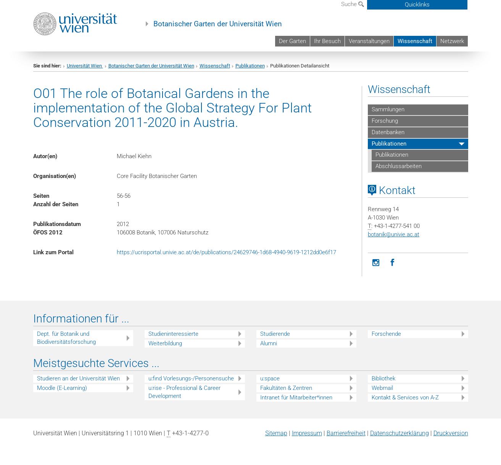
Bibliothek (383, 378)
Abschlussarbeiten (398, 166)
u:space (270, 378)
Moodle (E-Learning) (62, 388)
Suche (352, 4)
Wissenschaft (415, 41)
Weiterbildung (165, 343)
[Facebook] (392, 263)
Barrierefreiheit (346, 433)
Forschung (385, 120)
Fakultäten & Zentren (286, 388)
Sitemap (276, 433)
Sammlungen (388, 109)
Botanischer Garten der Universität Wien (217, 24)
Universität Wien (85, 66)
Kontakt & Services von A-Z (405, 397)
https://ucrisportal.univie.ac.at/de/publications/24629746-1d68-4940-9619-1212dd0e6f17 (226, 252)
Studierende (275, 333)
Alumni (268, 343)
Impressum (307, 433)
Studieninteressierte (173, 333)
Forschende (386, 333)
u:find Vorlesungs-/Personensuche (191, 378)
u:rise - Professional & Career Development (184, 392)
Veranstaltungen (369, 41)
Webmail (382, 388)
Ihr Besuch (327, 41)
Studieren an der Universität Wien (78, 378)
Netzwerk (452, 41)
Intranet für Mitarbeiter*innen (296, 397)
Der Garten (292, 41)
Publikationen (250, 66)
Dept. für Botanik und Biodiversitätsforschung (66, 337)
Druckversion (450, 433)
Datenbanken (388, 132)
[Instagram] (376, 263)
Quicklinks (417, 4)
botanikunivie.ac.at (393, 234)
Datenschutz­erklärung (399, 433)
